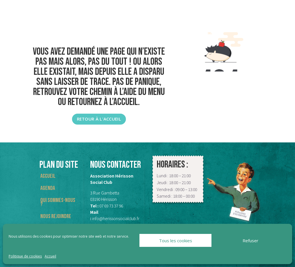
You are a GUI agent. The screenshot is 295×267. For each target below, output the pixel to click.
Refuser (250, 240)
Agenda (47, 189)
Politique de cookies (25, 256)
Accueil (50, 256)
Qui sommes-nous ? (57, 203)
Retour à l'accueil (99, 119)
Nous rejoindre (55, 217)
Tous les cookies (175, 240)
